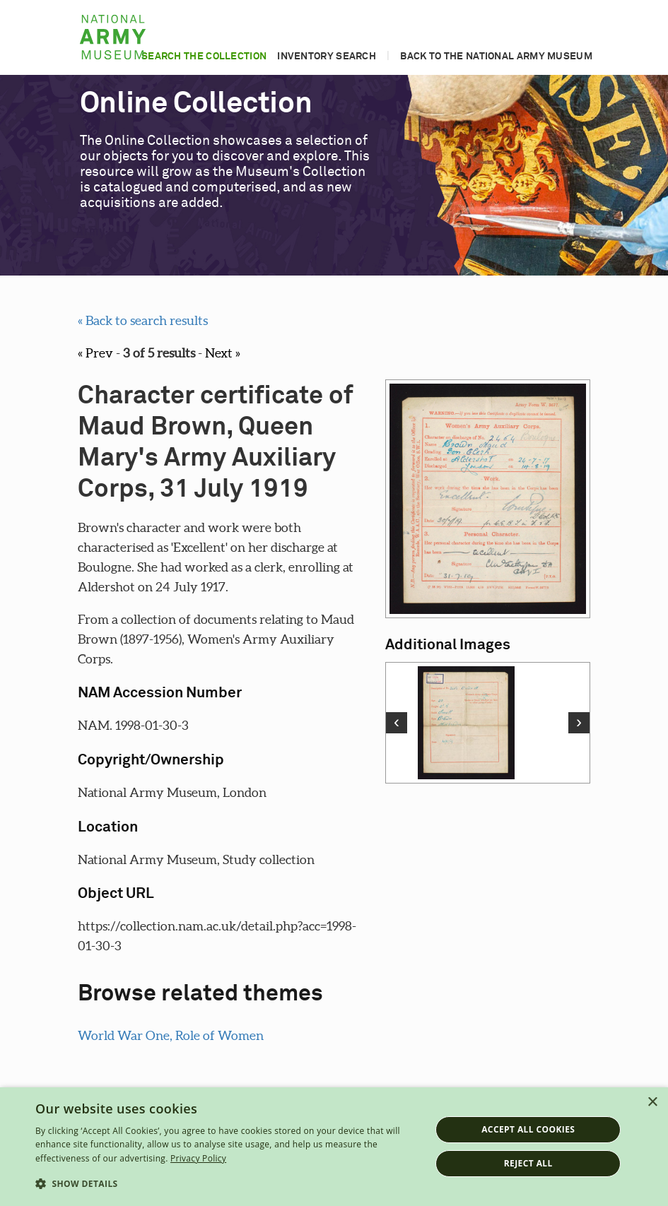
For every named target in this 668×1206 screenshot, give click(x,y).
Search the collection (203, 56)
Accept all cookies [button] (528, 1129)
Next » (222, 352)
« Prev (95, 352)
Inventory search (326, 56)
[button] (227, 1184)
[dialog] (334, 1146)
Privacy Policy (198, 1158)
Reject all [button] (528, 1163)
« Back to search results (143, 320)
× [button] (652, 1102)
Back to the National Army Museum (496, 56)
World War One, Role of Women (171, 1035)
